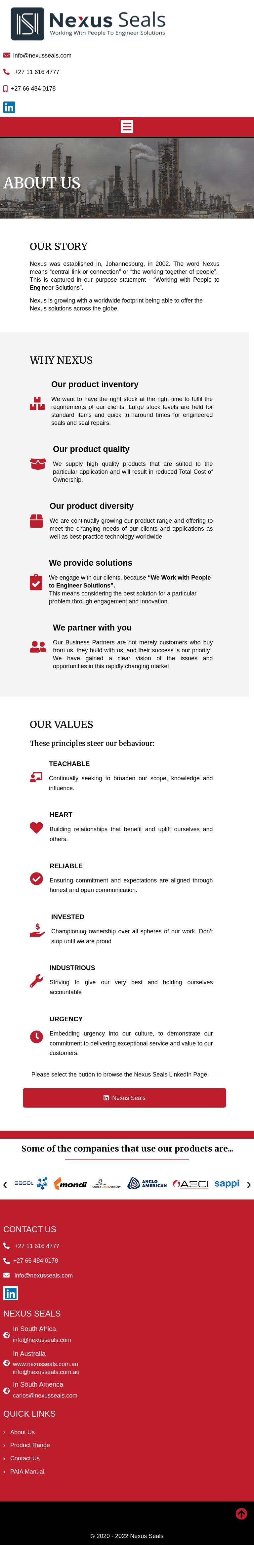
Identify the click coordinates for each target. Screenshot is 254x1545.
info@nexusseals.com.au (46, 1372)
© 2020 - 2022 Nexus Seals (127, 1536)
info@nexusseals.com (42, 1340)
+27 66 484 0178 (33, 89)
